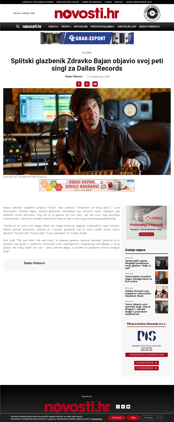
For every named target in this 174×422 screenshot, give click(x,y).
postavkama (96, 419)
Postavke (149, 417)
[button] (18, 26)
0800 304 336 (146, 350)
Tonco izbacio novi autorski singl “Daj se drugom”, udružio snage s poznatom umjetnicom (138, 309)
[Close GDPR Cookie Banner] (160, 417)
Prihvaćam (117, 417)
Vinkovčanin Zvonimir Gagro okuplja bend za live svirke (138, 279)
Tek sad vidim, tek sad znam (83, 214)
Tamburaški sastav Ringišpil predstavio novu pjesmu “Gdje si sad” (138, 264)
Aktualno (129, 258)
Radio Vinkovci (73, 76)
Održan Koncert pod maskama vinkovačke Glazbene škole (138, 293)
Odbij (133, 417)
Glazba (87, 53)
